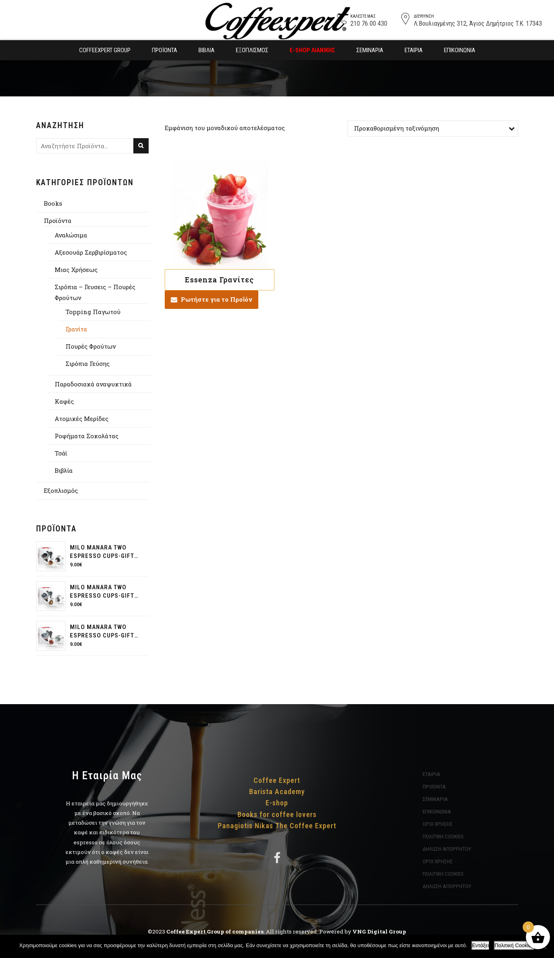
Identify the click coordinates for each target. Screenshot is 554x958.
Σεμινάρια (369, 50)
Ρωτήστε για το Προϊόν (216, 299)
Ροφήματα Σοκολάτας (87, 436)
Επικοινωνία (459, 50)
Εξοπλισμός (252, 50)
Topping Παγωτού (93, 312)
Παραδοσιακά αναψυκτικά (93, 384)
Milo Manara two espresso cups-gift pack (102, 552)
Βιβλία (206, 50)
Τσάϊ (61, 453)
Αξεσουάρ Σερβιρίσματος (91, 252)
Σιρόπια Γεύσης (87, 364)
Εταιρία (414, 50)
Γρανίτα (76, 329)
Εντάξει (480, 945)
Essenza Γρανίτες (219, 279)
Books (53, 203)
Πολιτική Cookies (514, 945)
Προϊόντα (164, 50)
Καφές (64, 401)
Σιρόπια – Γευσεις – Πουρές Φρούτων (95, 292)
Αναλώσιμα (71, 235)
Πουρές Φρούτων (90, 346)
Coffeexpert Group (105, 50)
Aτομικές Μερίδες (81, 419)
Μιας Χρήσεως (76, 270)
